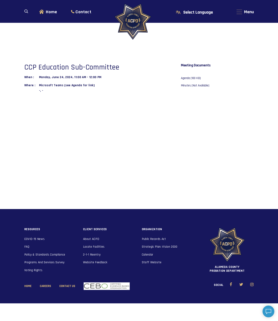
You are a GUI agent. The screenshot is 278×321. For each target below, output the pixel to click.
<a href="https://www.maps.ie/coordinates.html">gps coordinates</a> (97, 135)
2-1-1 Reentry (92, 255)
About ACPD (91, 239)
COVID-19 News (34, 239)
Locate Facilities (94, 247)
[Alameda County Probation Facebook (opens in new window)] (231, 285)
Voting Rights (33, 270)
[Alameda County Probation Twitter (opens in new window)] (241, 285)
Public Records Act (154, 239)
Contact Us (67, 286)
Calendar (147, 255)
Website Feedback (95, 262)
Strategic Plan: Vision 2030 (159, 247)
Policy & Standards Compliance (44, 255)
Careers (45, 286)
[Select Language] (202, 12)
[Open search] (26, 11)
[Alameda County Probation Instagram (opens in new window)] (252, 285)
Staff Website (152, 262)
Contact (83, 12)
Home (51, 12)
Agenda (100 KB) (191, 78)
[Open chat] (268, 311)
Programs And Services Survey (44, 262)
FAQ (26, 247)
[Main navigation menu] (245, 12)
